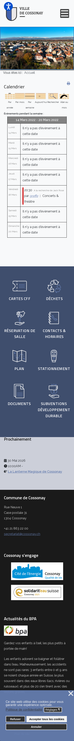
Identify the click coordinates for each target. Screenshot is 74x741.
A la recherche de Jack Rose (49, 190)
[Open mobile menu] (64, 13)
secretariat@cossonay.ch (22, 534)
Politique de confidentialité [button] (24, 709)
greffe (34, 196)
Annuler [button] (36, 726)
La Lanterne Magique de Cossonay (35, 471)
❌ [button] (71, 693)
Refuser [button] (15, 719)
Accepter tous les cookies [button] (46, 719)
